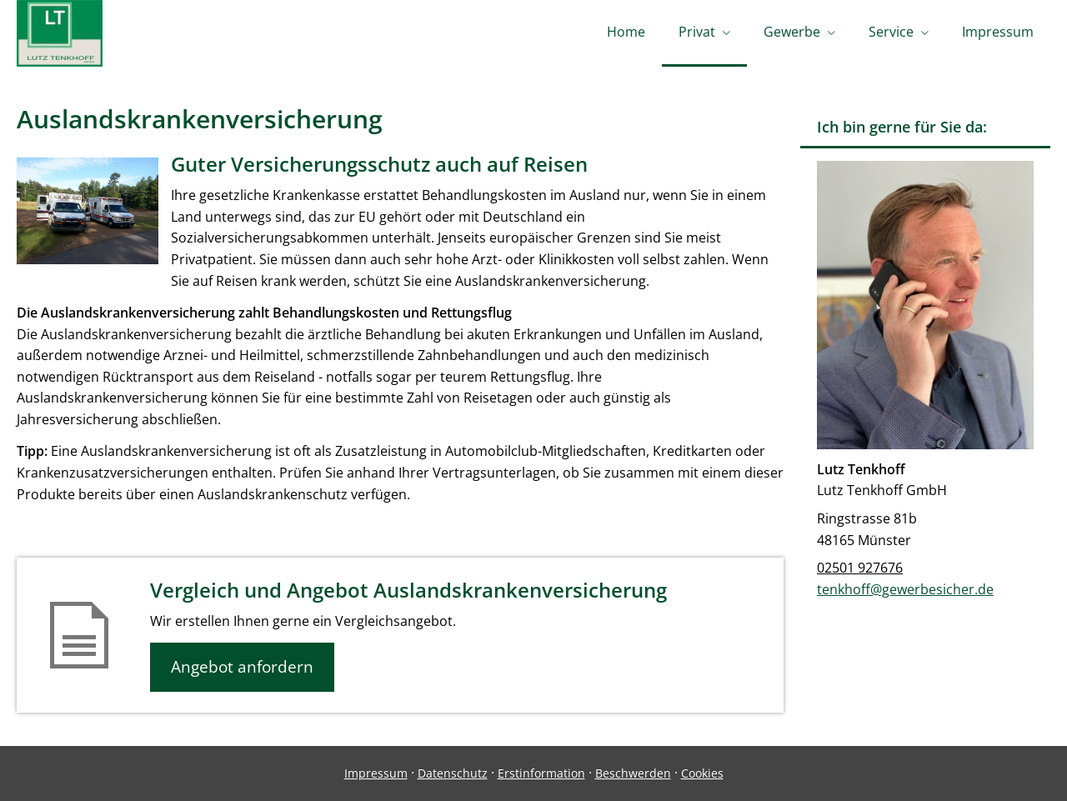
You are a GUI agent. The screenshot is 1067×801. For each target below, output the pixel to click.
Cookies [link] (702, 773)
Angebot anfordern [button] (242, 667)
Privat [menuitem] (697, 32)
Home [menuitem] (626, 32)
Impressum (376, 773)
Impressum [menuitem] (998, 32)
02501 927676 (860, 567)
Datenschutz (453, 773)
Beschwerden (633, 773)
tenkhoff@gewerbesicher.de (905, 589)
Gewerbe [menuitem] (792, 32)
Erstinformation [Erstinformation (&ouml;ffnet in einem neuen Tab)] (541, 773)
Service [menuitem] (891, 32)
